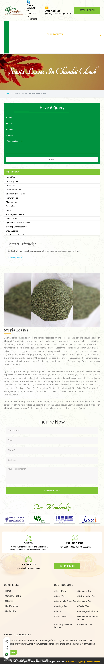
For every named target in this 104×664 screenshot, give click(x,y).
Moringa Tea (11, 202)
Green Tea (10, 185)
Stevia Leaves (12, 231)
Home (7, 94)
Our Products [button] (12, 172)
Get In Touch (87, 10)
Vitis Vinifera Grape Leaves (17, 235)
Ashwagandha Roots (15, 214)
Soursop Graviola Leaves (17, 227)
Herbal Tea (10, 177)
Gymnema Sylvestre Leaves (18, 223)
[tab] (52, 172)
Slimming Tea (12, 181)
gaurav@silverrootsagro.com (58, 13)
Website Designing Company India (83, 661)
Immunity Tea (12, 198)
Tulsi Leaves (11, 218)
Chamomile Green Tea (15, 194)
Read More (10, 652)
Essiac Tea (10, 206)
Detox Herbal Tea (13, 190)
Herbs (8, 210)
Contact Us (15, 257)
